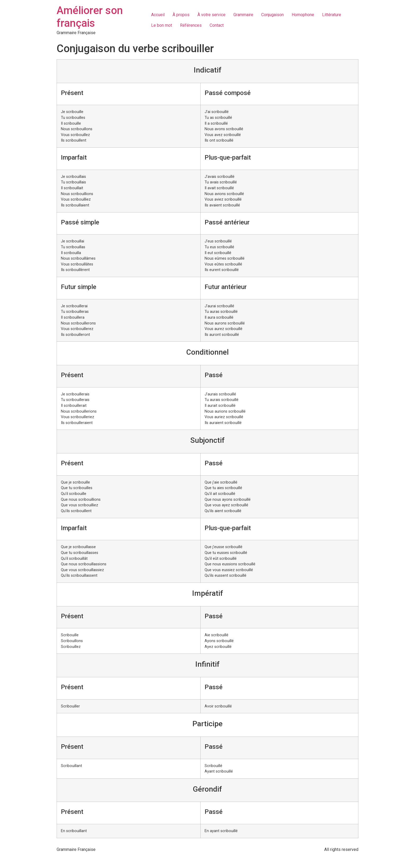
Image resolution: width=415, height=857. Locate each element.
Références (191, 25)
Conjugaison (272, 14)
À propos (181, 14)
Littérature (331, 14)
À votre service (211, 14)
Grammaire (243, 14)
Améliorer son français (90, 16)
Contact (217, 25)
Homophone (303, 14)
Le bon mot (161, 25)
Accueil (158, 14)
